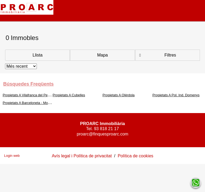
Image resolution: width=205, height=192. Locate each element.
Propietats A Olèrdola (118, 95)
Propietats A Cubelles (69, 95)
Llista (37, 55)
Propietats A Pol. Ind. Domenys (175, 95)
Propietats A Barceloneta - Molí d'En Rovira (35, 103)
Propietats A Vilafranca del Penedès (30, 95)
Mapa (102, 55)
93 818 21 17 (106, 128)
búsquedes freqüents (28, 84)
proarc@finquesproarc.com (102, 134)
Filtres (170, 55)
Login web (11, 156)
